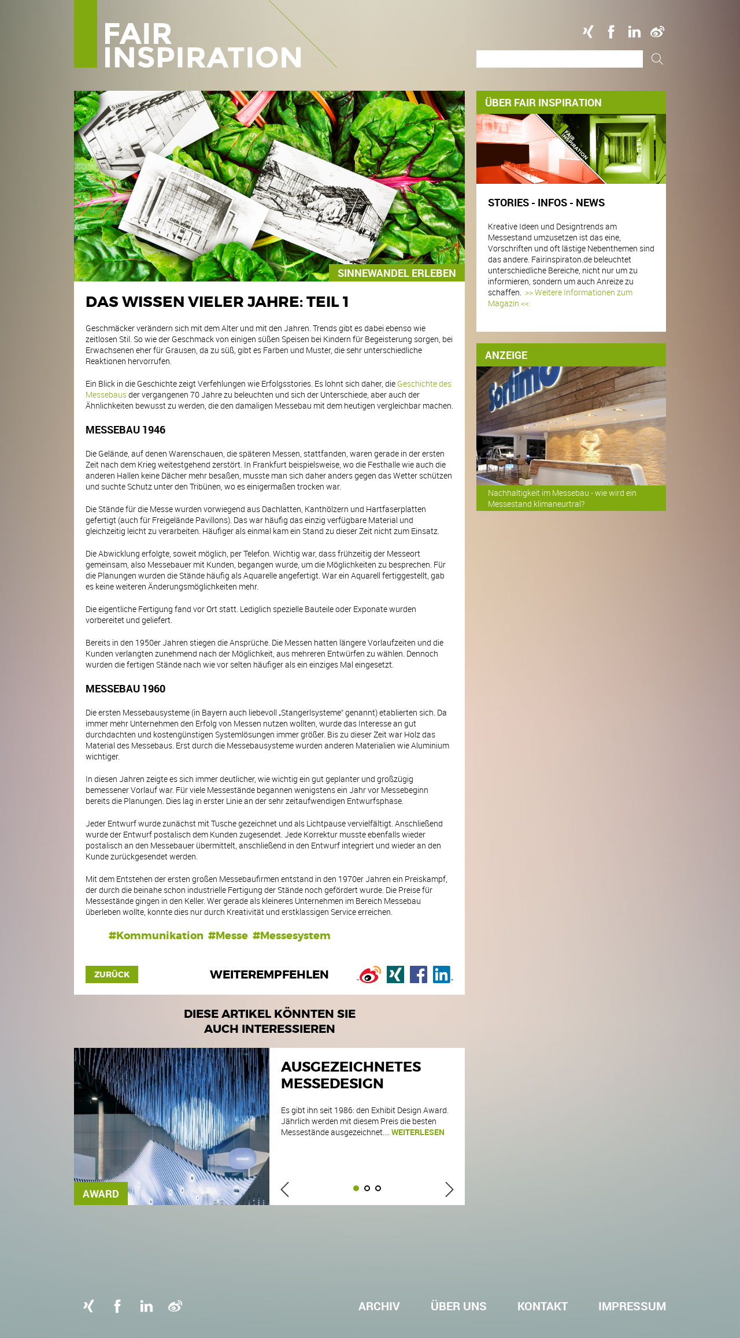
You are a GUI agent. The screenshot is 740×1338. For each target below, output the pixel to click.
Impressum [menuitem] (632, 1306)
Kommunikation (160, 936)
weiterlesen (418, 1131)
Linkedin (634, 31)
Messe (232, 936)
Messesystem (295, 936)
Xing (588, 31)
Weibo (657, 31)
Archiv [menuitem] (379, 1306)
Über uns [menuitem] (459, 1306)
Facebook (611, 31)
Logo (205, 34)
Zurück (112, 974)
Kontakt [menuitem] (542, 1306)
